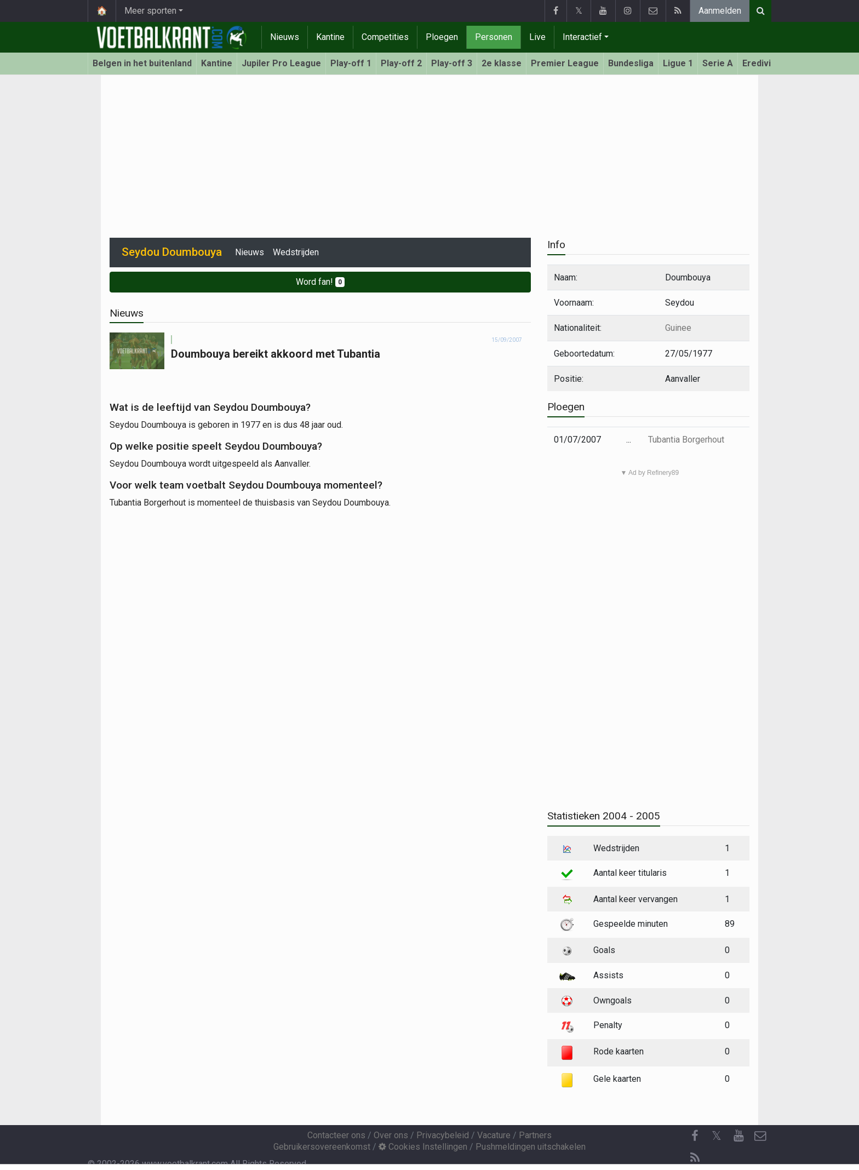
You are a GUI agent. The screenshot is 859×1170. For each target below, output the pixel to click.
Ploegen (442, 37)
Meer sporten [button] (150, 10)
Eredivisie (762, 63)
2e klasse (502, 63)
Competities (385, 37)
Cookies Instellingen (423, 1147)
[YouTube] (738, 1136)
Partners (535, 1135)
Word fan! (320, 282)
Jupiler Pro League (281, 63)
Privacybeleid (442, 1135)
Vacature (494, 1135)
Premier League (565, 63)
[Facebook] (695, 1136)
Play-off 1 (350, 63)
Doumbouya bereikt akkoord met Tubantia (275, 353)
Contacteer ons (336, 1135)
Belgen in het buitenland (142, 63)
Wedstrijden (296, 252)
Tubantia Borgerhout (686, 439)
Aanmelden (719, 10)
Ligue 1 (678, 63)
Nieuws (284, 37)
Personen (493, 37)
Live (537, 37)
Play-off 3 (451, 63)
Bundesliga (631, 63)
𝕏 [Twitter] (716, 1136)
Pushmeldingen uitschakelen (531, 1147)
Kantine (330, 37)
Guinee (678, 328)
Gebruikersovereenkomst (321, 1147)
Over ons (391, 1135)
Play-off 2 (401, 63)
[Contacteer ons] (760, 1136)
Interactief (582, 37)
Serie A (717, 63)
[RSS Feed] (695, 1158)
